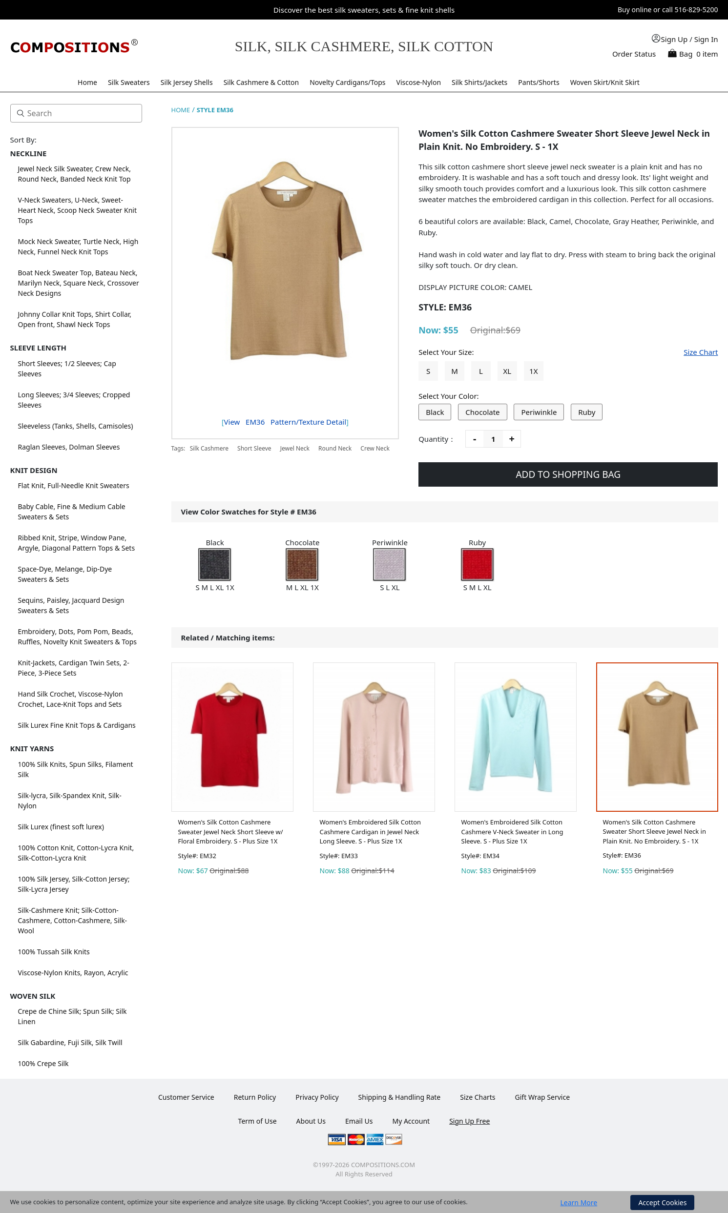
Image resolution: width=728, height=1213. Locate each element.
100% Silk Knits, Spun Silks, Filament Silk (75, 769)
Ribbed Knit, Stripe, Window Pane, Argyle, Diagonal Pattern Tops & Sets (76, 543)
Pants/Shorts (538, 82)
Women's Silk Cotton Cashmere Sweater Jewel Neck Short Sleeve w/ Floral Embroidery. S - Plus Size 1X (230, 831)
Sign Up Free (469, 1121)
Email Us (359, 1121)
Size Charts (477, 1097)
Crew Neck (374, 448)
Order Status (634, 54)
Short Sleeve (254, 448)
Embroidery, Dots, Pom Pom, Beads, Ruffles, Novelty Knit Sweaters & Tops (77, 636)
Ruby (586, 412)
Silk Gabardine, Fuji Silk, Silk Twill (70, 1042)
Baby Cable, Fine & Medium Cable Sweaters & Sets (71, 511)
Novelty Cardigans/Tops (347, 82)
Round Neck (335, 448)
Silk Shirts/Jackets (479, 82)
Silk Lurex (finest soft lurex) (61, 826)
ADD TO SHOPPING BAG (568, 474)
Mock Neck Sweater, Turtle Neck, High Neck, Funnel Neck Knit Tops (78, 246)
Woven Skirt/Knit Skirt (605, 82)
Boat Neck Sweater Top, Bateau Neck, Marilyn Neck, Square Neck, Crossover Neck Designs (78, 283)
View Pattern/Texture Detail (285, 422)
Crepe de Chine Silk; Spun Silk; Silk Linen (72, 1016)
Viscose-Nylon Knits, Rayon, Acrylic (73, 972)
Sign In (706, 39)
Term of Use (257, 1121)
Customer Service (186, 1097)
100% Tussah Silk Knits (54, 951)
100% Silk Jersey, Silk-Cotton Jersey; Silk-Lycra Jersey (74, 884)
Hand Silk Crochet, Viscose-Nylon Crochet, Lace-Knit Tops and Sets (70, 699)
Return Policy (255, 1097)
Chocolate (482, 412)
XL (507, 371)
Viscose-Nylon (418, 82)
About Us (311, 1121)
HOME (180, 109)
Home (87, 82)
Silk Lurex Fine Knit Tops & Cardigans (77, 725)
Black (435, 412)
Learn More (579, 1202)
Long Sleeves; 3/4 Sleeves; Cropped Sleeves (74, 400)
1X (533, 371)
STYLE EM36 (215, 109)
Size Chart (701, 352)
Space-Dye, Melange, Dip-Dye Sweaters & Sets (65, 574)
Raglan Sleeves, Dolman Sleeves (69, 447)
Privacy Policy (316, 1097)
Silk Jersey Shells (187, 82)
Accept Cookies (662, 1202)
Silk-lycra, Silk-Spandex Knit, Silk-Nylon (70, 800)
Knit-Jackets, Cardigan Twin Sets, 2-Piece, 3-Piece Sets (73, 668)
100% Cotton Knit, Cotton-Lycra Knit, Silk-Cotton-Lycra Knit (76, 853)
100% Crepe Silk (43, 1063)
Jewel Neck (295, 448)
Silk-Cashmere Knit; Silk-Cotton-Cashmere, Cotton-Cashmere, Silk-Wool (72, 920)
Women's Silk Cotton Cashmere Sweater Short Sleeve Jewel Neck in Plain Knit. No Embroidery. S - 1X (655, 831)
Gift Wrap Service (542, 1097)
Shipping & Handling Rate (399, 1097)
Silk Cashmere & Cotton (261, 82)
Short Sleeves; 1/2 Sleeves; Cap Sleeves (67, 368)
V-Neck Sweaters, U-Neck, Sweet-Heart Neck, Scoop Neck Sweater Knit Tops (77, 210)
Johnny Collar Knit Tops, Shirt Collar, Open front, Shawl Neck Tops (75, 319)
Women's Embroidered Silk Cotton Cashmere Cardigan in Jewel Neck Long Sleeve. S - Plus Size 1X (370, 831)
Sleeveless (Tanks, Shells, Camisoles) (75, 426)
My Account (411, 1121)
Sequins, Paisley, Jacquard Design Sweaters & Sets (71, 605)
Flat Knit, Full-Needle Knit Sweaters (73, 485)
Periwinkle (539, 412)
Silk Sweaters (129, 82)
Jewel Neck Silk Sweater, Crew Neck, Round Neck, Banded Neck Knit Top (74, 174)
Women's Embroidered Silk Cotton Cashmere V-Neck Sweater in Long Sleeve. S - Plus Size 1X (512, 831)
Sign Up (674, 39)
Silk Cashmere (210, 448)
